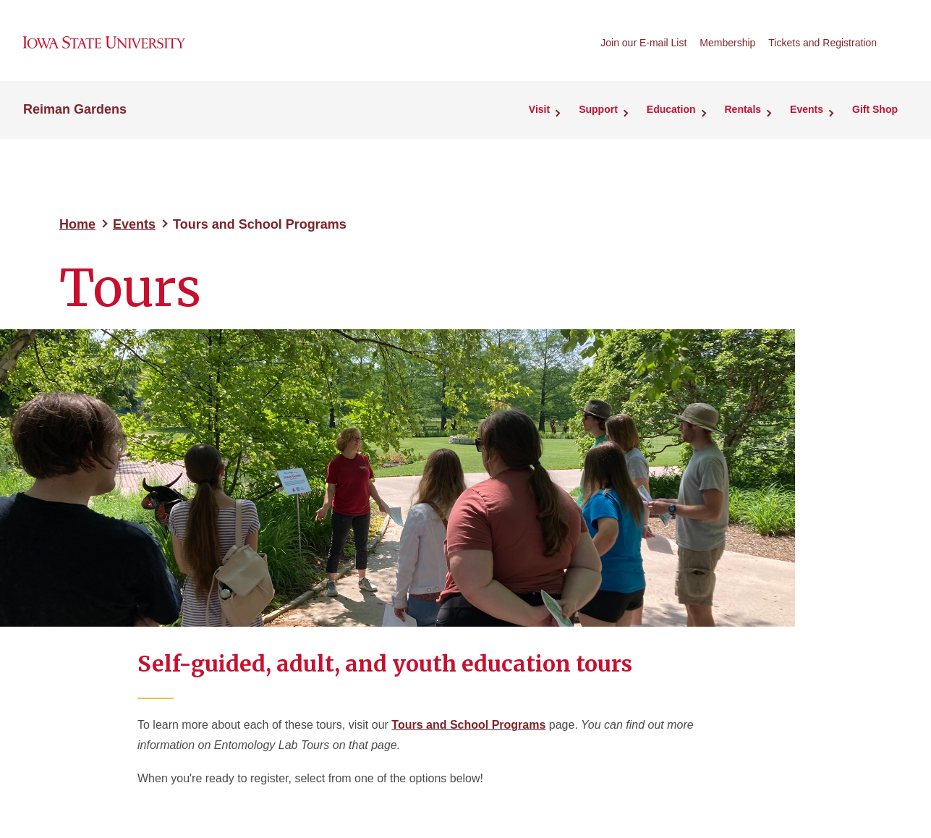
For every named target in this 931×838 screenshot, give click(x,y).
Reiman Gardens (75, 109)
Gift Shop (875, 109)
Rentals (743, 109)
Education (671, 109)
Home (77, 224)
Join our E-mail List (643, 42)
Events (806, 109)
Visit (539, 109)
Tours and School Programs (468, 725)
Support (598, 109)
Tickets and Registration (822, 42)
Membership (727, 42)
